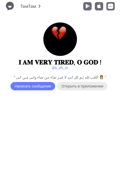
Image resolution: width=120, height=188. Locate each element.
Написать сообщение (33, 86)
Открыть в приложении (82, 86)
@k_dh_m (60, 67)
